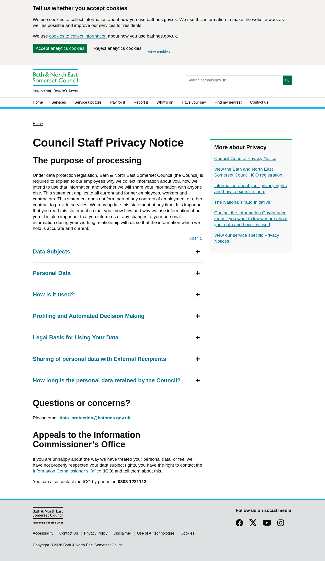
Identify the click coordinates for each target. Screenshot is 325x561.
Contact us (259, 102)
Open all (196, 238)
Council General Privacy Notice (245, 158)
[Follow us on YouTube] (267, 524)
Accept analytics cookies (60, 48)
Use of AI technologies (156, 533)
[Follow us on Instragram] (280, 524)
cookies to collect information (78, 36)
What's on (165, 102)
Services (58, 102)
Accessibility (43, 533)
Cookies (187, 533)
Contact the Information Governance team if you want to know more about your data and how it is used (251, 218)
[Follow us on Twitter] (253, 524)
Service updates (88, 102)
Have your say (194, 102)
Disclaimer (122, 533)
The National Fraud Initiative (242, 202)
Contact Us (68, 533)
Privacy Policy (96, 533)
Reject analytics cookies (118, 48)
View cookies (159, 52)
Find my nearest (228, 102)
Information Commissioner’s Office (68, 470)
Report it (141, 102)
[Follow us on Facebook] (239, 524)
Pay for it (117, 102)
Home (38, 102)
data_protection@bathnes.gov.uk (95, 417)
